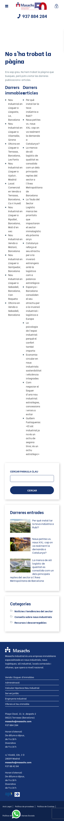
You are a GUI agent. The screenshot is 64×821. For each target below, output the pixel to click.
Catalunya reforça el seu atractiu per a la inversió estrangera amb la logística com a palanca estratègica (33, 263)
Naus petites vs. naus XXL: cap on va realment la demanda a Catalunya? (33, 131)
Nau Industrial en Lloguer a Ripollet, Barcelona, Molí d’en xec (15, 219)
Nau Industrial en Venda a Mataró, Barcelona (15, 243)
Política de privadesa (25, 806)
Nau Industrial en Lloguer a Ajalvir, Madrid (15, 171)
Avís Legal (8, 806)
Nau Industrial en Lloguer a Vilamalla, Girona (15, 131)
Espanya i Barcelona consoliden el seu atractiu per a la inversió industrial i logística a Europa (33, 302)
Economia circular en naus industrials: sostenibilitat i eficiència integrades (33, 366)
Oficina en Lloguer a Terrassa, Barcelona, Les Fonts (14, 151)
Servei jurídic (12, 693)
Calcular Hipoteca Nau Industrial (22, 687)
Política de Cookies (46, 806)
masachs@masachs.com (18, 721)
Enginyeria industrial (16, 698)
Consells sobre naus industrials (33, 617)
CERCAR (32, 490)
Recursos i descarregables (30, 622)
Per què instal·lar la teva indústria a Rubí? (43, 523)
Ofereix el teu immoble (17, 703)
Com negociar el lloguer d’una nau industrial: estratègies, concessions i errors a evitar (33, 398)
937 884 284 (34, 16)
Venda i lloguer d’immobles (19, 677)
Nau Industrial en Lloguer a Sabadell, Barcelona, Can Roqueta (15, 287)
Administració (12, 682)
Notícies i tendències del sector (34, 611)
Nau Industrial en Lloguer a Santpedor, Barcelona (15, 263)
